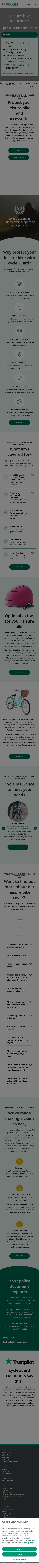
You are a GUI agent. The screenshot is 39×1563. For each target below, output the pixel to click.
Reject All (19, 1554)
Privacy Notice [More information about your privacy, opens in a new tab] (29, 1543)
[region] (19, 1540)
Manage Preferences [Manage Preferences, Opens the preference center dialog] (19, 1559)
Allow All (19, 1549)
